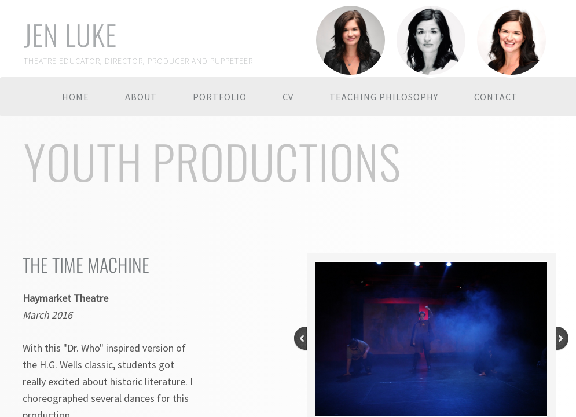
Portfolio (220, 97)
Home (75, 97)
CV (288, 97)
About (141, 97)
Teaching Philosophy (383, 97)
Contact (496, 97)
